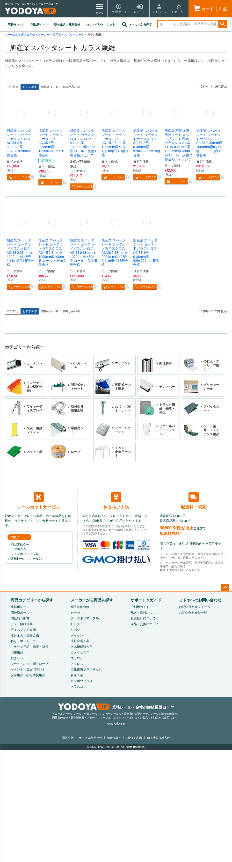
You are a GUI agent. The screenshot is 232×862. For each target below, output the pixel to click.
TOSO (75, 624)
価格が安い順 (49, 87)
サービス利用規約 (90, 738)
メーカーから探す (136, 24)
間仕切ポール (39, 24)
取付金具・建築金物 (67, 24)
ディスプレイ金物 (23, 629)
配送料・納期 (194, 500)
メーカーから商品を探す (92, 600)
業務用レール (16, 24)
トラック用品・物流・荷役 (29, 647)
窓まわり (17, 658)
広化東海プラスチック (86, 669)
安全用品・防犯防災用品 (28, 675)
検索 (222, 24)
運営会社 (68, 738)
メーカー (44, 34)
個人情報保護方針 (158, 738)
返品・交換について (144, 624)
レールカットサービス (38, 501)
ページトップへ (225, 588)
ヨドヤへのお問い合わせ (200, 600)
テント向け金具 (22, 624)
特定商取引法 (124, 738)
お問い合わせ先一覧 (193, 613)
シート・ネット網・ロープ (29, 664)
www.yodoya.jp (116, 723)
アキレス (77, 664)
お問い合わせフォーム (194, 607)
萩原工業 (77, 675)
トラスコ (77, 686)
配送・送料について (144, 613)
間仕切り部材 (20, 618)
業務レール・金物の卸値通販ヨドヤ (116, 707)
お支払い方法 (116, 501)
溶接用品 (17, 652)
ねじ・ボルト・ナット (100, 24)
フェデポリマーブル (85, 618)
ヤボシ (75, 629)
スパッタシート (74, 34)
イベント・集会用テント (28, 669)
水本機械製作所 (82, 647)
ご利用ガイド (139, 607)
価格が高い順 (71, 87)
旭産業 (56, 34)
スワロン (77, 658)
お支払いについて (143, 618)
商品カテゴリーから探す (32, 600)
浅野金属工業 (80, 641)
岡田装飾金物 (80, 607)
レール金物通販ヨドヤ (20, 34)
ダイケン (77, 635)
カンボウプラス (82, 681)
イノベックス (80, 652)
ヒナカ (75, 613)
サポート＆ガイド (145, 600)
